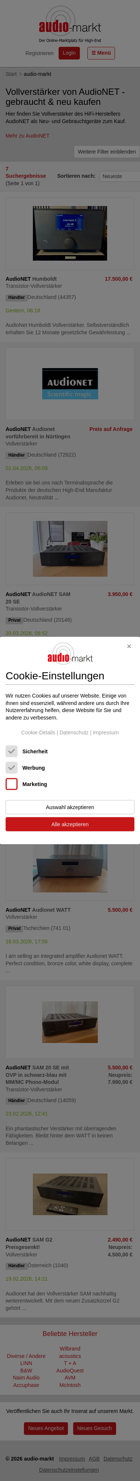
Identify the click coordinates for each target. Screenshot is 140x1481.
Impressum (106, 732)
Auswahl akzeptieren (70, 807)
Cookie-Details (38, 732)
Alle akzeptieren (70, 824)
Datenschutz (73, 732)
